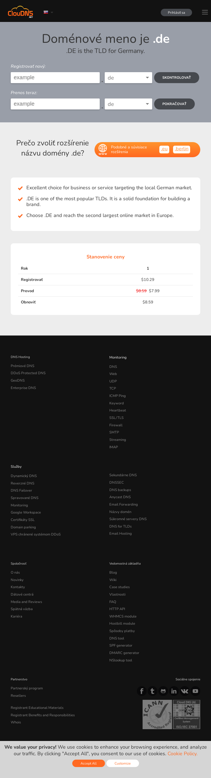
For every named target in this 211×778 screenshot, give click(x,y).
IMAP (113, 437)
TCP (112, 385)
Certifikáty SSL (21, 503)
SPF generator (119, 619)
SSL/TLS (115, 411)
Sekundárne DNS (121, 465)
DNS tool (115, 613)
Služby (15, 456)
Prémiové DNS (21, 365)
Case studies (118, 567)
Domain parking (22, 510)
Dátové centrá (20, 573)
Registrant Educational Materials (34, 677)
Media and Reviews (25, 580)
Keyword (115, 398)
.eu (164, 148)
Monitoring (117, 357)
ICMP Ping (116, 391)
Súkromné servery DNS (126, 503)
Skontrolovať (177, 77)
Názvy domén (119, 497)
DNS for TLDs (119, 510)
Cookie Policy (89, 729)
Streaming (116, 431)
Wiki (112, 561)
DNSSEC (115, 471)
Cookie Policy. (183, 753)
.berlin (181, 148)
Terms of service (25, 729)
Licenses (55, 734)
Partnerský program (25, 660)
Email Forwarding (122, 491)
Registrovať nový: (28, 66)
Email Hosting (119, 517)
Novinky (17, 561)
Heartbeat (116, 404)
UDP (112, 378)
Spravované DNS (23, 484)
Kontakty (17, 567)
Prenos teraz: (24, 93)
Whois (15, 691)
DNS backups (119, 477)
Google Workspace (24, 497)
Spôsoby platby (120, 606)
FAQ (112, 580)
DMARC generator (122, 626)
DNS (112, 365)
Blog (112, 554)
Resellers (17, 666)
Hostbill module (120, 600)
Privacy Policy (58, 729)
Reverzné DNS (21, 471)
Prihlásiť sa (175, 12)
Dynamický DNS (22, 465)
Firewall (115, 417)
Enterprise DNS (22, 385)
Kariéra (16, 593)
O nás (15, 554)
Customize (123, 763)
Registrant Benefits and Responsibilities (40, 684)
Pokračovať (175, 104)
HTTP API (116, 587)
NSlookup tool (119, 632)
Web (112, 372)
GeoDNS (17, 378)
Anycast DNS (119, 484)
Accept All (88, 763)
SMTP (113, 424)
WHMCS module (121, 593)
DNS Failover (20, 477)
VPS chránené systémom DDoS (33, 517)
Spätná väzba (20, 587)
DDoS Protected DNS (26, 372)
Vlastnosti (116, 573)
